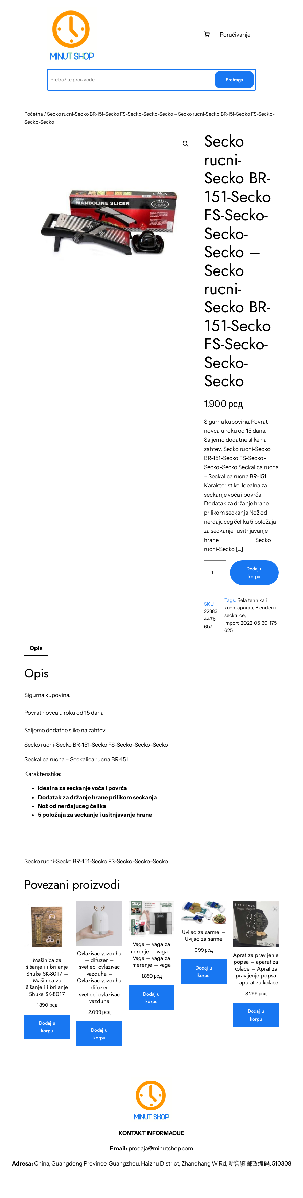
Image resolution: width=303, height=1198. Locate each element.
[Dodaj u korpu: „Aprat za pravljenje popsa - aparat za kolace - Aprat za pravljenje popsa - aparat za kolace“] (256, 1015)
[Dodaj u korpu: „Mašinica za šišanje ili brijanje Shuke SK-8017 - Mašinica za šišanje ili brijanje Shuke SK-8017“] (47, 1027)
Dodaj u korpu (254, 572)
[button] (186, 144)
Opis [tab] (36, 648)
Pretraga (234, 79)
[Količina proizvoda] (215, 572)
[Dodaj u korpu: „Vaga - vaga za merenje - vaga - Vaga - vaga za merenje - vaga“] (151, 997)
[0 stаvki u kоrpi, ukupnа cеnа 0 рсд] (207, 34)
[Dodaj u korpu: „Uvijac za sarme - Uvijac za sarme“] (204, 971)
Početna (33, 114)
